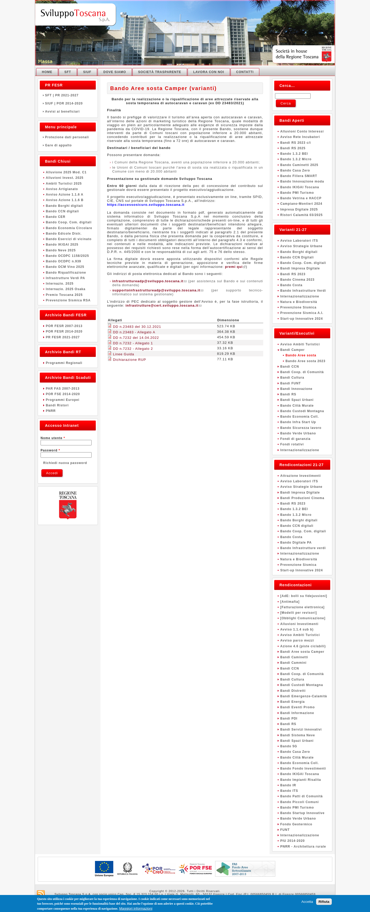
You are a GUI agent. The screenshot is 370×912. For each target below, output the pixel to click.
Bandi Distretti (293, 691)
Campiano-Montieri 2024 (301, 204)
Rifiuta (323, 902)
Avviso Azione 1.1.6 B (64, 200)
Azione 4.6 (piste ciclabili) (303, 646)
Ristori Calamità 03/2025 (301, 215)
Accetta (307, 902)
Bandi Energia (292, 702)
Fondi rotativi (292, 444)
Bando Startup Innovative (302, 813)
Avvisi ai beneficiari (68, 111)
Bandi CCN (289, 366)
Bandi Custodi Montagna (301, 685)
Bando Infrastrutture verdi (303, 548)
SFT (67, 72)
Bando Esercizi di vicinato (69, 239)
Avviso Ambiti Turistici (300, 344)
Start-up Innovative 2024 (301, 318)
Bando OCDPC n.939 (63, 261)
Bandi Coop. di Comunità (302, 372)
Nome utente (53, 438)
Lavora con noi (208, 72)
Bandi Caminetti (294, 657)
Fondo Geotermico (296, 824)
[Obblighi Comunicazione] (303, 618)
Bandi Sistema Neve (297, 735)
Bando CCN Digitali (297, 257)
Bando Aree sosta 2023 (305, 361)
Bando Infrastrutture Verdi (303, 290)
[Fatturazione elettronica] (302, 607)
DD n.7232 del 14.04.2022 (136, 338)
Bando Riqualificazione (66, 272)
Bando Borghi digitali (64, 206)
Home (47, 72)
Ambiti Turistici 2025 (64, 183)
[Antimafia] (290, 602)
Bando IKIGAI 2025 (62, 244)
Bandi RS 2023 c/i (295, 143)
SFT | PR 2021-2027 (68, 95)
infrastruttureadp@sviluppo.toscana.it (149, 281)
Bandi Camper (292, 350)
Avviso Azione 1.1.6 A (64, 194)
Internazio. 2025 (60, 283)
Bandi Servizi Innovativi (301, 729)
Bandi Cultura (292, 377)
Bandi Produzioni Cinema (302, 498)
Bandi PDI (289, 718)
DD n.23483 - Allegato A (134, 332)
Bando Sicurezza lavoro (300, 428)
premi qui (235, 267)
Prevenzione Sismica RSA (68, 300)
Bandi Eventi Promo (297, 707)
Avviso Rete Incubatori (300, 137)
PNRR (51, 411)
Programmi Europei (62, 400)
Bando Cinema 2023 (297, 279)
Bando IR (288, 785)
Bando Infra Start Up (298, 422)
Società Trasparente (159, 72)
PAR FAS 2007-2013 (63, 388)
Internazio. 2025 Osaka (65, 289)
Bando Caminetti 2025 (299, 165)
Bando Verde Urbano (298, 433)
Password (50, 450)
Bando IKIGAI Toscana (299, 187)
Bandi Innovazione (296, 389)
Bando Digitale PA (296, 542)
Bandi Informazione (297, 713)
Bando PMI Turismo (297, 193)
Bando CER (55, 217)
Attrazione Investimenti (300, 476)
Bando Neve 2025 (61, 250)
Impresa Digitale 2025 (299, 209)
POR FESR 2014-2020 (64, 331)
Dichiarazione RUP (129, 360)
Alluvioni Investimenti (299, 624)
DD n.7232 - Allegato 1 (133, 343)
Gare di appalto (68, 145)
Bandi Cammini (293, 663)
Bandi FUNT (290, 383)
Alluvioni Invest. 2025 (64, 178)
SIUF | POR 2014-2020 (68, 103)
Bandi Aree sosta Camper (302, 652)
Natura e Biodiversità (298, 302)
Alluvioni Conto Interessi (302, 131)
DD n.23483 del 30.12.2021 (137, 327)
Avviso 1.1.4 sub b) (296, 629)
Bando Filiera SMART (298, 176)
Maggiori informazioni (135, 909)
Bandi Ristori (57, 405)
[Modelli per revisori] (298, 613)
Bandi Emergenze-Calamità (303, 696)
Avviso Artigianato (62, 189)
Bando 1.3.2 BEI (294, 154)
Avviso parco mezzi (297, 640)
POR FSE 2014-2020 (63, 394)
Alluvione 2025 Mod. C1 (66, 172)
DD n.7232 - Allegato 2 (133, 349)
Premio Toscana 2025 (64, 295)
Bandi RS (288, 394)
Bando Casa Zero (295, 170)
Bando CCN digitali (62, 211)
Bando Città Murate (297, 405)
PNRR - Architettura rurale (303, 846)
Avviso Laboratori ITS (299, 240)
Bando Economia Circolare (69, 228)
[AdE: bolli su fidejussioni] (303, 596)
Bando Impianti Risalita (300, 780)
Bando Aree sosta (300, 355)
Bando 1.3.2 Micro (296, 159)
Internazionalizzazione (299, 296)
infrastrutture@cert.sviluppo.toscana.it (164, 305)
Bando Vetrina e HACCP (301, 198)
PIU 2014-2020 (292, 841)
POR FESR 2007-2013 (64, 326)
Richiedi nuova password (65, 463)
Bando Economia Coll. (299, 416)
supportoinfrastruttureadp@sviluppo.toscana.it (157, 290)
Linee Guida (123, 354)
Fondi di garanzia (295, 439)
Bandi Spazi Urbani (296, 400)
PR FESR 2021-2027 (63, 337)
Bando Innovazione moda (302, 181)
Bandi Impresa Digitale (300, 268)
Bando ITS (289, 791)
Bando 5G (288, 746)
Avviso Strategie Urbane (301, 246)
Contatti (245, 72)
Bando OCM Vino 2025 (65, 267)
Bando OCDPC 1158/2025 (67, 256)
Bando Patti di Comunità (301, 796)
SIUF (87, 72)
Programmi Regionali (64, 363)
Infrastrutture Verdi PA (65, 278)
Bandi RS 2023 (292, 274)
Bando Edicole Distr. (64, 233)
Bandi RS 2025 (292, 148)
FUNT (285, 830)
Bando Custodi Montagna (302, 411)
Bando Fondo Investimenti (303, 768)
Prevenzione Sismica (298, 307)
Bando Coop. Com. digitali (69, 222)
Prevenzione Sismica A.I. (301, 313)
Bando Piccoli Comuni (299, 802)
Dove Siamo (114, 72)
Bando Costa (291, 285)
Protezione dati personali (68, 137)
